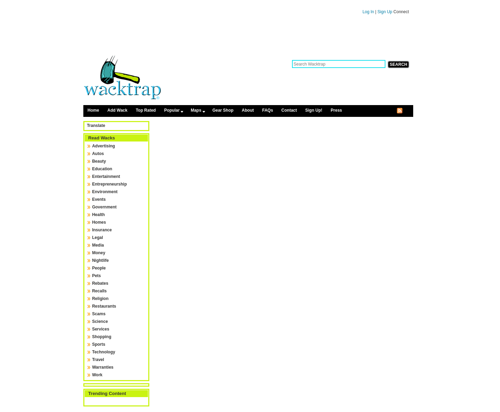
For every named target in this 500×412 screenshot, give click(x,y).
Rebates (100, 283)
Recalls (99, 291)
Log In (368, 11)
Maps (196, 110)
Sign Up (385, 11)
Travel (98, 359)
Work (97, 374)
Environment (104, 191)
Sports (98, 344)
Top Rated (146, 110)
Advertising (103, 146)
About (248, 110)
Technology (103, 352)
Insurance (102, 230)
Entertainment (106, 176)
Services (100, 329)
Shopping (101, 336)
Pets (96, 275)
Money (98, 252)
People (99, 268)
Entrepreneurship (109, 184)
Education (102, 168)
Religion (100, 298)
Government (104, 207)
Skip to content (248, 3)
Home (93, 110)
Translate (96, 125)
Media (98, 245)
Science (100, 321)
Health (98, 214)
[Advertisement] (248, 37)
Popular (172, 110)
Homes (99, 222)
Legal (97, 237)
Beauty (99, 161)
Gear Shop (223, 110)
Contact (289, 110)
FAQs (267, 110)
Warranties (103, 367)
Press (336, 110)
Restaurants (104, 306)
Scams (99, 313)
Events (99, 199)
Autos (98, 153)
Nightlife (100, 260)
